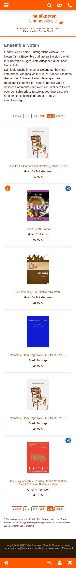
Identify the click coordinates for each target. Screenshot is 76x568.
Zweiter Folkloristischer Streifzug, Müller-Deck (38, 166)
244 (35, 115)
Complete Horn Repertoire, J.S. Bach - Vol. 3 (38, 418)
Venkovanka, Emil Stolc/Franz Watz (38, 292)
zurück (17, 115)
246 (50, 115)
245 (42, 115)
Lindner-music (51, 548)
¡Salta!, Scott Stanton (38, 229)
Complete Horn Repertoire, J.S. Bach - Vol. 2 (38, 355)
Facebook (68, 548)
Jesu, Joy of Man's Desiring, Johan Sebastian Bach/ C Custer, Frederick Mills (38, 482)
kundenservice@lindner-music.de (21, 548)
